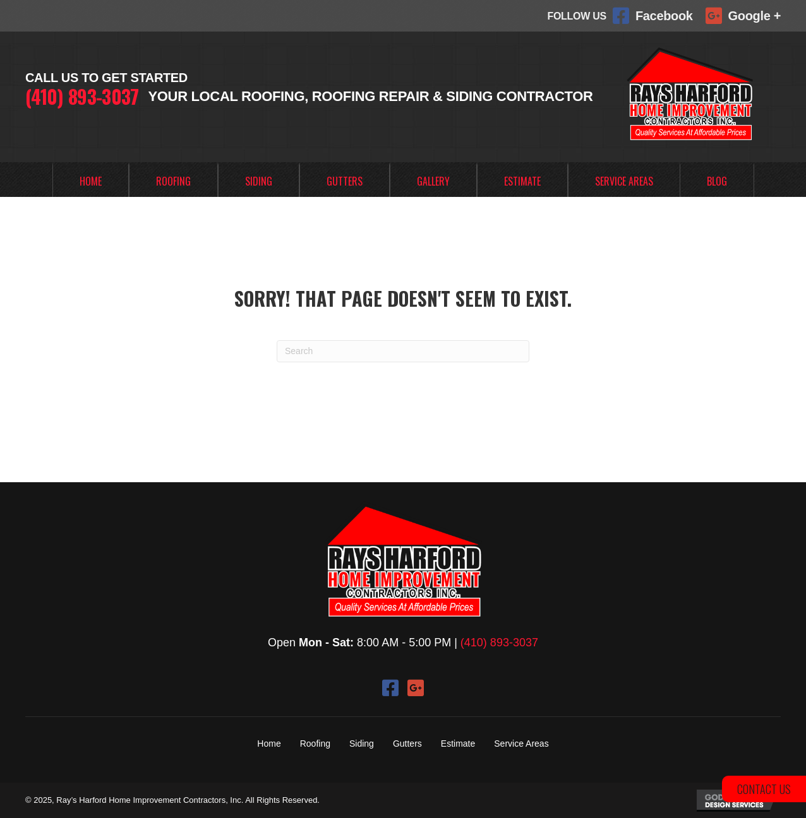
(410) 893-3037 (81, 96)
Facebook (664, 16)
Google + (754, 16)
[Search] (403, 351)
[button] (390, 688)
